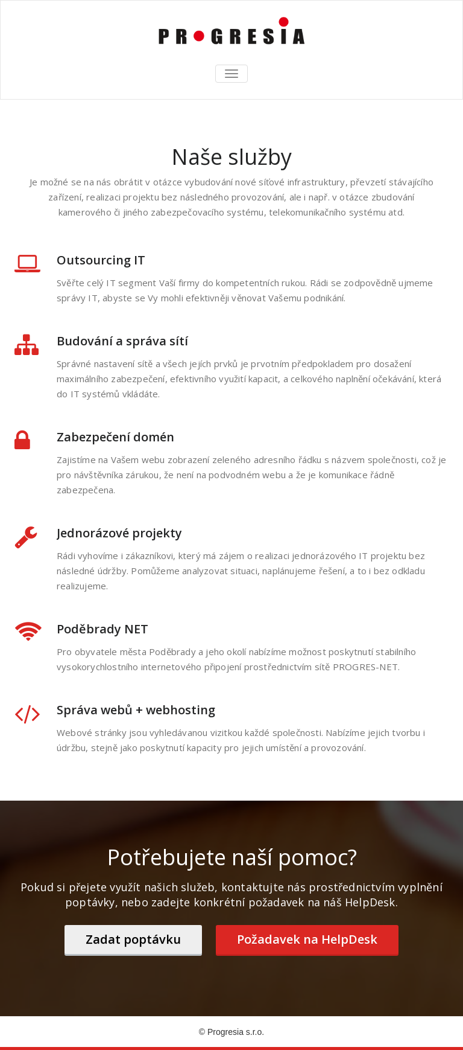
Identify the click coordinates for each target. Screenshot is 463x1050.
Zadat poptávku (133, 939)
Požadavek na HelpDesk (307, 939)
